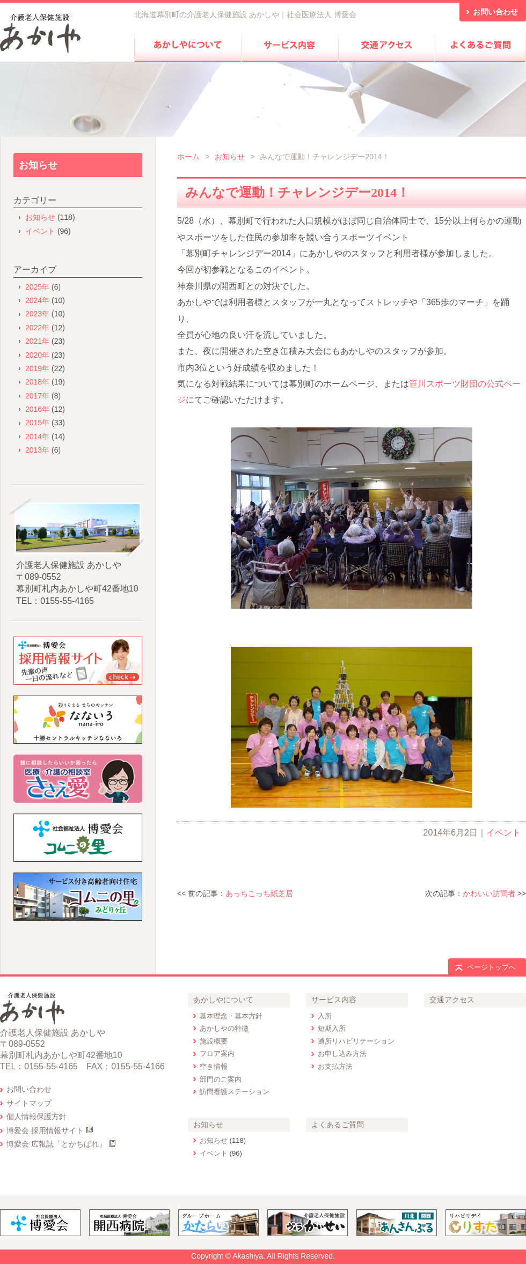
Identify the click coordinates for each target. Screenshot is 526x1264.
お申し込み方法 (342, 1053)
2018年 (37, 382)
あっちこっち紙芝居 (259, 893)
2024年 (37, 300)
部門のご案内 (221, 1079)
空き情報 (214, 1066)
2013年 (37, 450)
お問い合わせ (29, 1089)
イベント (503, 832)
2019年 (37, 368)
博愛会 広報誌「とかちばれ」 (56, 1144)
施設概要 (214, 1041)
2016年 (37, 409)
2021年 (37, 341)
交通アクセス (451, 999)
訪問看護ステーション (234, 1092)
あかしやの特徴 (224, 1028)
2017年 (37, 395)
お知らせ (230, 156)
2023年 (37, 313)
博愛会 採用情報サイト (45, 1130)
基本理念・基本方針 (231, 1016)
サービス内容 (333, 999)
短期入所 (332, 1028)
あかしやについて (223, 999)
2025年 (37, 287)
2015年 (37, 422)
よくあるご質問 (337, 1124)
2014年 (37, 436)
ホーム (188, 156)
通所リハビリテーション (356, 1041)
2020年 (37, 355)
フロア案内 (217, 1053)
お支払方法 (335, 1066)
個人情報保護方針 (36, 1116)
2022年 (37, 327)
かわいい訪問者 (489, 893)
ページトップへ (491, 967)
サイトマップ (29, 1103)
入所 (325, 1016)
